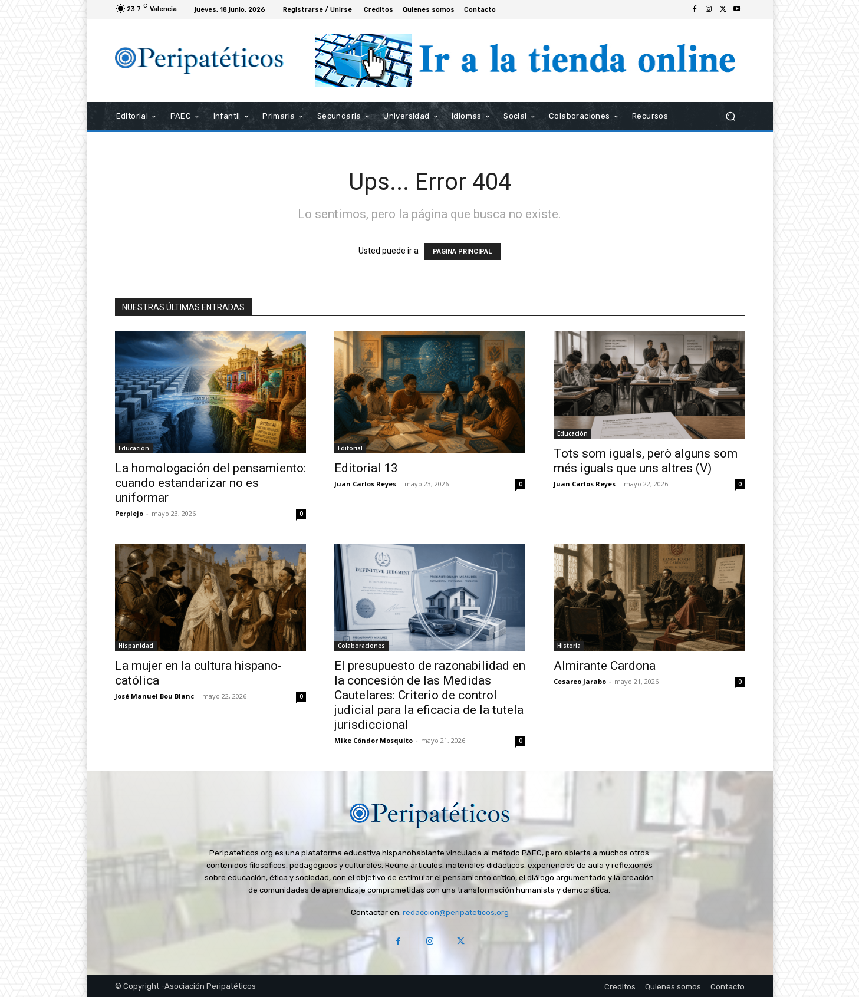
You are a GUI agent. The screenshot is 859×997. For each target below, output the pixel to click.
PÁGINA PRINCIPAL (462, 251)
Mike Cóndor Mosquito (373, 740)
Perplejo (129, 513)
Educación (134, 448)
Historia (569, 645)
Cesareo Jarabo (580, 681)
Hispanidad (136, 645)
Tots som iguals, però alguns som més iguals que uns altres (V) (646, 460)
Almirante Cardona (605, 666)
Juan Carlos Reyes (365, 483)
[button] (731, 116)
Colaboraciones (361, 645)
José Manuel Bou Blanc (154, 696)
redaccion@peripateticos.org (456, 912)
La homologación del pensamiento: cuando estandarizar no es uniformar (210, 483)
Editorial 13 (366, 468)
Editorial (350, 448)
